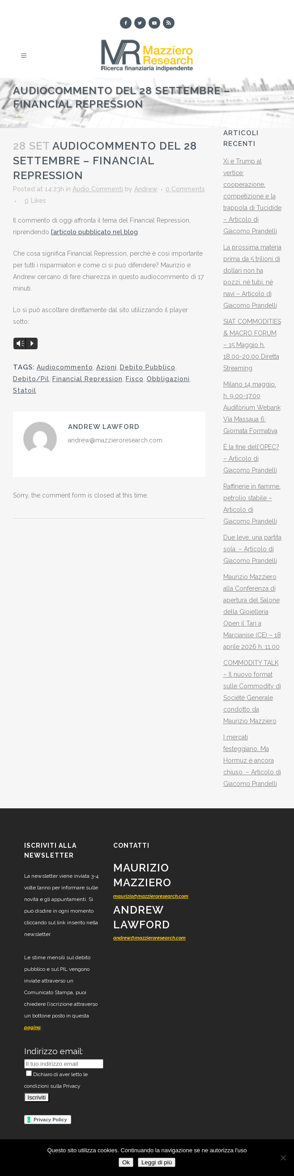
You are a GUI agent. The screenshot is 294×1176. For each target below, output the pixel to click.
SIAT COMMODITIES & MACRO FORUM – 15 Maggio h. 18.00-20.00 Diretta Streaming (252, 345)
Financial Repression (87, 378)
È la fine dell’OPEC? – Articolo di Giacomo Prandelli (251, 458)
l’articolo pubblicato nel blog (94, 232)
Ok (126, 1162)
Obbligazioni (168, 378)
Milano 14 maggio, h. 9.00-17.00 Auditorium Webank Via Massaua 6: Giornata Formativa (252, 407)
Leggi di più (156, 1162)
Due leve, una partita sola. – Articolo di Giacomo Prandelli (252, 549)
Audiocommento (65, 367)
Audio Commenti (97, 189)
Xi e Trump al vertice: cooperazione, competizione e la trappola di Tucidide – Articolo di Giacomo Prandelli (252, 196)
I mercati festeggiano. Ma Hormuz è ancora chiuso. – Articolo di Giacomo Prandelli (252, 760)
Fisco (135, 378)
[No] (282, 1157)
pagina (32, 1027)
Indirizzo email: (53, 1051)
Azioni (106, 367)
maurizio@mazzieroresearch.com (150, 896)
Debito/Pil (31, 378)
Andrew (146, 189)
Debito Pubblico (147, 367)
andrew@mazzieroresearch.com (149, 938)
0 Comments (185, 189)
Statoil (24, 390)
